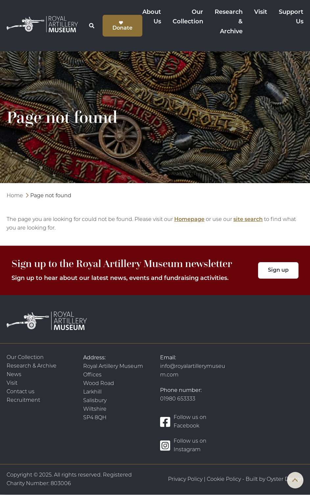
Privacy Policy (185, 479)
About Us (151, 17)
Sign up (278, 270)
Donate (122, 28)
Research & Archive (229, 22)
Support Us (291, 17)
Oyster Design (285, 479)
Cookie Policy (224, 479)
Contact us (21, 392)
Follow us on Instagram (183, 446)
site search (248, 219)
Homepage (189, 219)
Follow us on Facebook (183, 422)
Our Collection (188, 17)
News (14, 374)
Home (15, 196)
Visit (260, 12)
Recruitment (23, 400)
